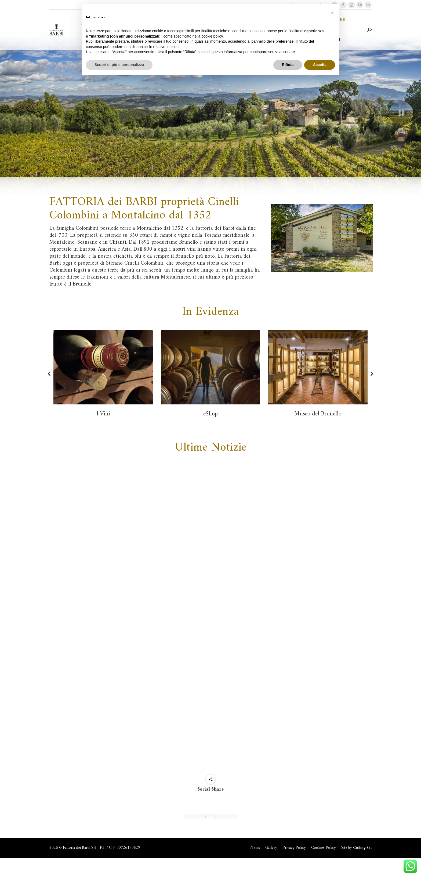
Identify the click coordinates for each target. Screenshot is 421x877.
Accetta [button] (319, 65)
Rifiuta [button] (288, 65)
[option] (103, 373)
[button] (49, 374)
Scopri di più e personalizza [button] (119, 65)
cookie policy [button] (212, 36)
